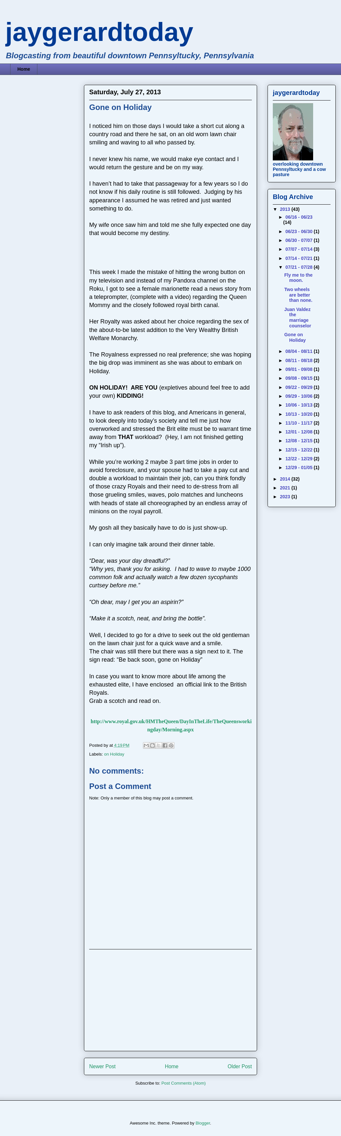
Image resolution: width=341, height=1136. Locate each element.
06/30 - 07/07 (299, 240)
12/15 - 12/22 (299, 449)
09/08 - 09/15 (299, 378)
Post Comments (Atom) (183, 1083)
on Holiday (114, 754)
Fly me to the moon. (298, 277)
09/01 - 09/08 (299, 369)
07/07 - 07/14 (299, 249)
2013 (285, 209)
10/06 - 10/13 (299, 405)
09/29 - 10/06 (299, 396)
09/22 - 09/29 (299, 387)
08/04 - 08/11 (299, 351)
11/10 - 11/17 (299, 423)
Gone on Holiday (295, 337)
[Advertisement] (170, 1000)
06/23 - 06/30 (299, 231)
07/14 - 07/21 (299, 258)
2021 (285, 487)
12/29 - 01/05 (299, 467)
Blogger (202, 1123)
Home (23, 69)
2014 (285, 479)
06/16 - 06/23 (298, 217)
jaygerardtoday (99, 31)
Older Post (240, 1066)
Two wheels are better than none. (298, 295)
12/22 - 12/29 (299, 458)
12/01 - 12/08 (299, 431)
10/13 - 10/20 (299, 414)
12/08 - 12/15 (299, 440)
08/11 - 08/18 (299, 360)
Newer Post (102, 1066)
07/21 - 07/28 (299, 267)
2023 (285, 496)
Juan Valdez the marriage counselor (297, 317)
